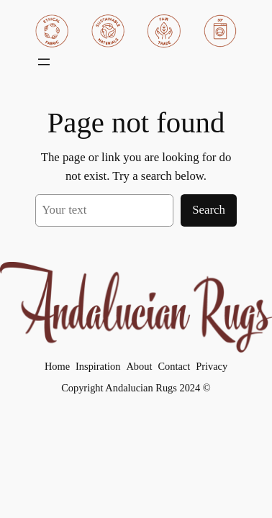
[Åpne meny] (44, 62)
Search (208, 210)
